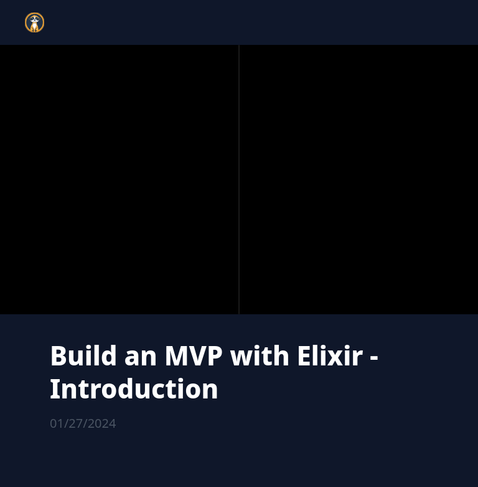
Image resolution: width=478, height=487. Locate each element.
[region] (239, 179)
